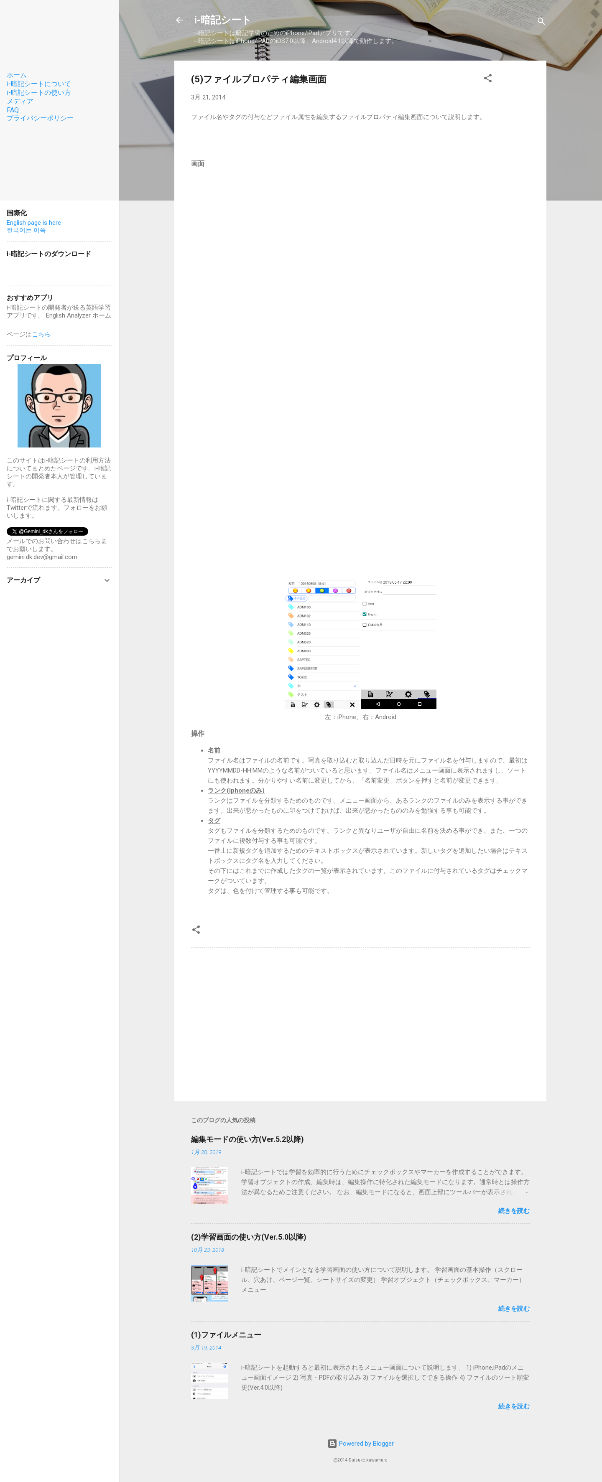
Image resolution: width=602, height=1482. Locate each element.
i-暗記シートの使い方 (39, 93)
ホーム (17, 75)
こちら (41, 334)
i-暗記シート (223, 20)
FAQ (13, 110)
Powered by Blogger (360, 1443)
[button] (488, 79)
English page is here (34, 222)
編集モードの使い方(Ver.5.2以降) (247, 1139)
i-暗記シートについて (39, 84)
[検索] (541, 23)
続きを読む (514, 1211)
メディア (20, 101)
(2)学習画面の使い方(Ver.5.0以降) (248, 1237)
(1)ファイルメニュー (226, 1334)
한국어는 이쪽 (26, 230)
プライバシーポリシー (40, 118)
